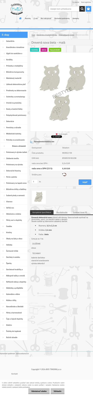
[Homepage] (20, 18)
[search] (82, 9)
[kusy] (35, 181)
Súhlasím (57, 391)
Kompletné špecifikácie (41, 212)
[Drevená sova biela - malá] (61, 53)
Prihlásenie (75, 2)
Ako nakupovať (46, 18)
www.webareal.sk (22, 353)
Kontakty (76, 18)
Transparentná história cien (42, 141)
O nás (36, 18)
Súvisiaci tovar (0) (80, 212)
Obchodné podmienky (62, 18)
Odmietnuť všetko (39, 391)
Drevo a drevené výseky (66, 35)
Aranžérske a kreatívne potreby (47, 35)
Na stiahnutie (62, 212)
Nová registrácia (86, 2)
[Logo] (16, 9)
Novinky (28, 18)
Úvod (33, 35)
